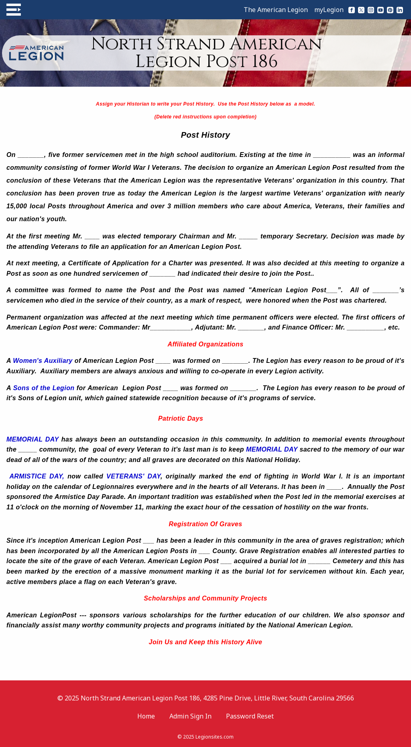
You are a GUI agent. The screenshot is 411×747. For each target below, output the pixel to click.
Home (146, 716)
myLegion (329, 9)
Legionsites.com (214, 736)
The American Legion (276, 9)
